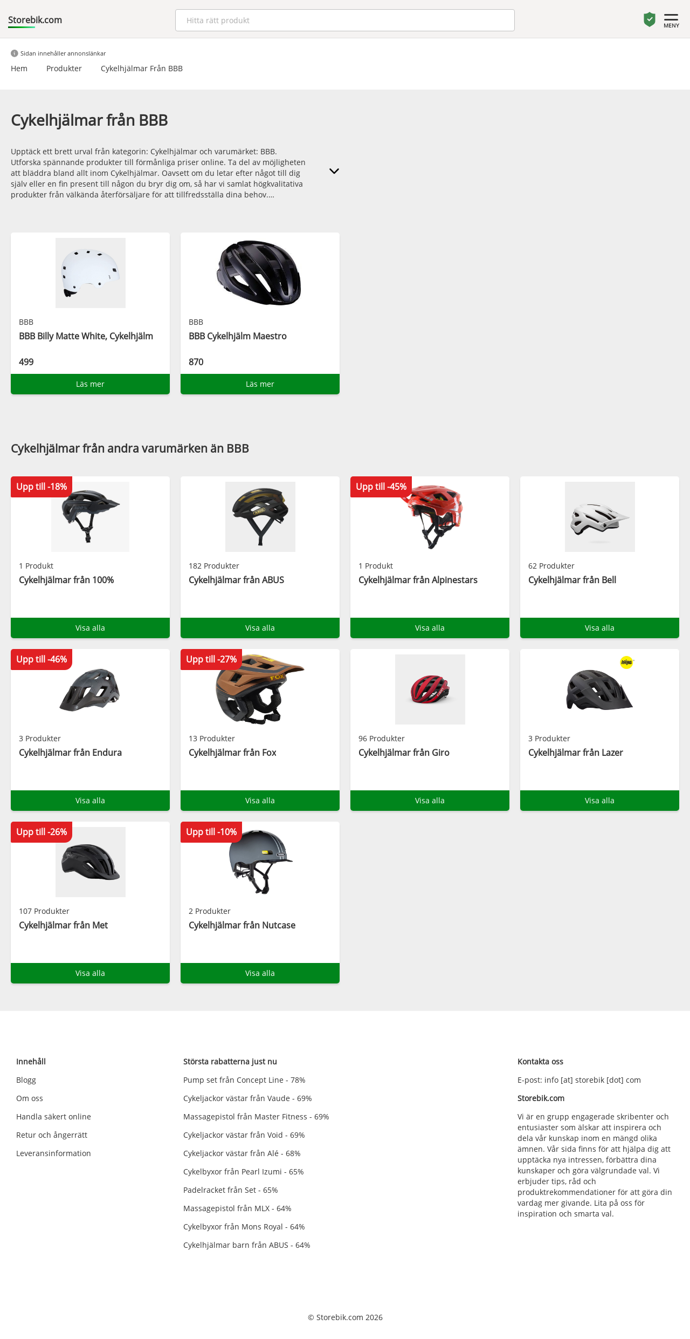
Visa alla (90, 628)
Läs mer (90, 384)
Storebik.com (35, 20)
